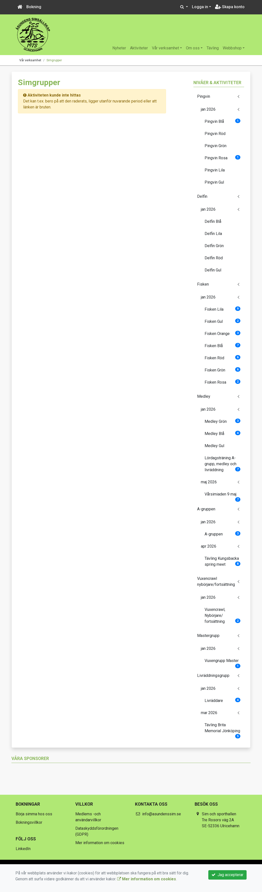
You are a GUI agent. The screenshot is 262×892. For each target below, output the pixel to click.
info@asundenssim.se (161, 814)
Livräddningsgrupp (213, 675)
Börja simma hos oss (34, 814)
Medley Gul (214, 445)
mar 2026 (209, 712)
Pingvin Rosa (222, 157)
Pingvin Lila (215, 170)
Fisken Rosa (222, 382)
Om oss (193, 48)
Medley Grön (222, 421)
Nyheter (119, 48)
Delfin (202, 196)
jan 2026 (208, 109)
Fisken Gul (222, 321)
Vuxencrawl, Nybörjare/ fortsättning (222, 615)
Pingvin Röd (215, 133)
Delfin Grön (214, 245)
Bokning (33, 6)
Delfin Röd (214, 258)
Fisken (203, 284)
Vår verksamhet (165, 48)
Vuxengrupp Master (222, 662)
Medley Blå (222, 433)
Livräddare (222, 700)
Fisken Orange (222, 333)
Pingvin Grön (215, 145)
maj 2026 (209, 482)
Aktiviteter (139, 48)
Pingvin (203, 96)
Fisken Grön (222, 369)
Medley (203, 396)
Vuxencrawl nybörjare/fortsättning (216, 581)
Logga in (200, 6)
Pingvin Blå (222, 121)
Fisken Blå (222, 345)
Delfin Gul (213, 270)
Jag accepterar (227, 874)
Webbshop (232, 48)
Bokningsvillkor (29, 822)
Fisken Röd (222, 357)
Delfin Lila (213, 233)
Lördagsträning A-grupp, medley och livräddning (222, 464)
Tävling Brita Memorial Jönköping (222, 729)
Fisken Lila (222, 309)
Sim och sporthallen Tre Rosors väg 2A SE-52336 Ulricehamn (220, 820)
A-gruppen (206, 509)
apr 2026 (208, 546)
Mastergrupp (208, 635)
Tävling (213, 48)
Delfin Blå (213, 221)
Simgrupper (54, 60)
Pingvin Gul (214, 182)
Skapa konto (230, 6)
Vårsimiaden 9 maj (222, 496)
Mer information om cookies (99, 842)
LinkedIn (23, 848)
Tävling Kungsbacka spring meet (222, 561)
